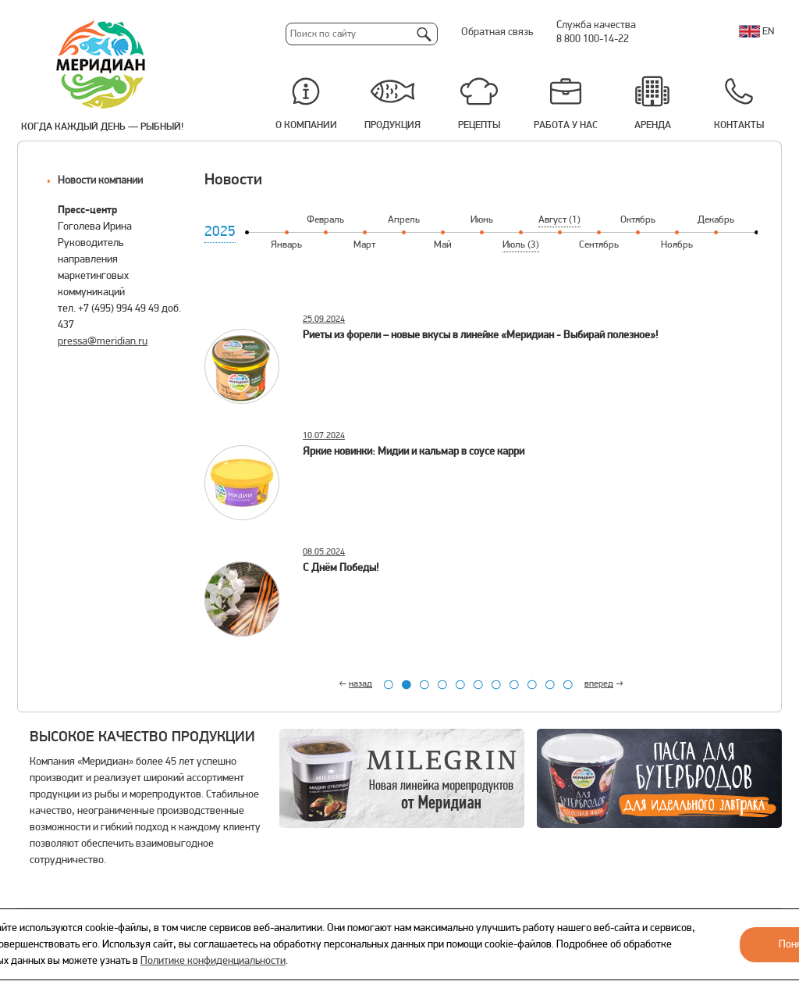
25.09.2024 (324, 319)
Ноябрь (677, 245)
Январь (286, 245)
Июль (520, 245)
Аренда (652, 125)
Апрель (404, 220)
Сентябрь (599, 245)
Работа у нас (566, 125)
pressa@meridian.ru (102, 342)
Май (443, 245)
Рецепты (479, 125)
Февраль (325, 220)
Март (364, 245)
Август (559, 220)
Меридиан (101, 65)
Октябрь (637, 220)
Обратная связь (497, 32)
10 (550, 685)
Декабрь (716, 220)
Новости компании (100, 181)
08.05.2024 (324, 552)
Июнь (482, 220)
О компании (306, 125)
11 (568, 685)
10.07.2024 (324, 436)
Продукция (392, 125)
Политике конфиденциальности (213, 961)
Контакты (739, 125)
